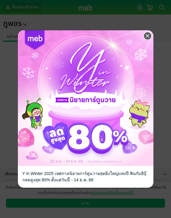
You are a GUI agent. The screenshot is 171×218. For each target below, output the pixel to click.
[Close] (148, 36)
